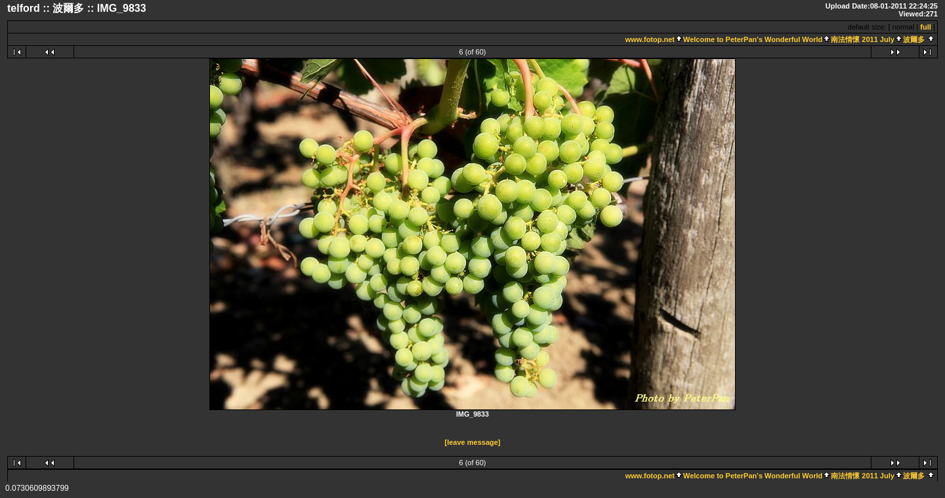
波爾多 (914, 39)
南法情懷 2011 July (862, 39)
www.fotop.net (650, 39)
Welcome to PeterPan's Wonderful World (752, 39)
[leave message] (473, 442)
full (925, 27)
